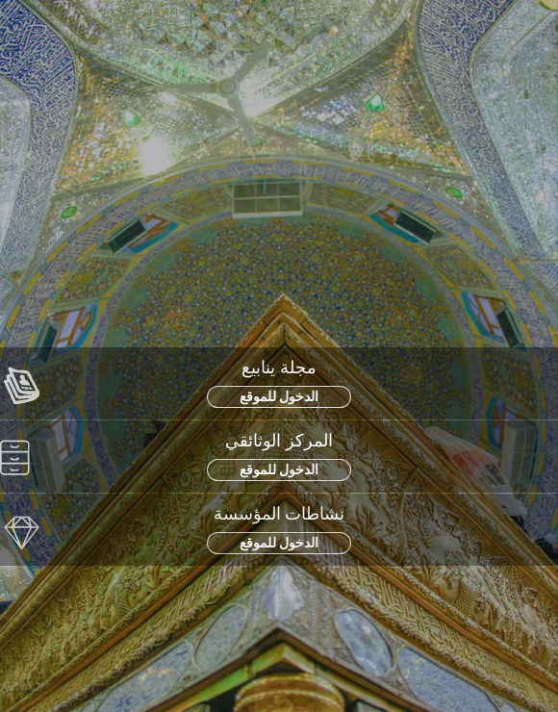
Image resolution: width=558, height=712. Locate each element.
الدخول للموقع (279, 396)
